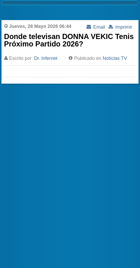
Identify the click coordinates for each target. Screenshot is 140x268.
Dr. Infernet (45, 58)
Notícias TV (115, 58)
